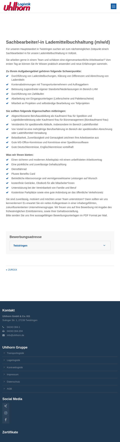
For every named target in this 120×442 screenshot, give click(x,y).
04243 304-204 (15, 331)
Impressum (12, 374)
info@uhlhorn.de (15, 335)
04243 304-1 (13, 327)
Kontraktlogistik (15, 367)
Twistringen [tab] (20, 245)
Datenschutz (13, 381)
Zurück (12, 270)
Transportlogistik (15, 353)
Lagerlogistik (13, 360)
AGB (9, 388)
